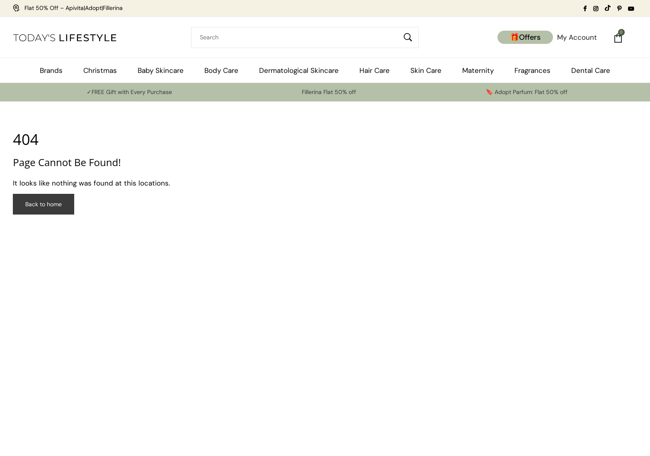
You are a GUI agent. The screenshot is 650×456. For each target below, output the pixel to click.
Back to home (43, 204)
